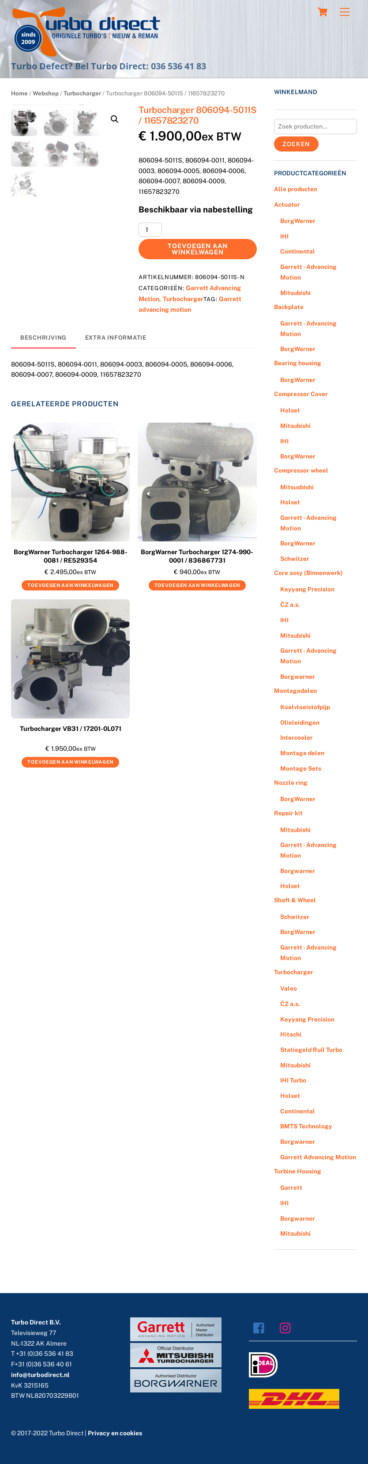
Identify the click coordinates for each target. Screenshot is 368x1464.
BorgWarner (297, 220)
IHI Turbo (293, 1080)
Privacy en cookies (115, 1433)
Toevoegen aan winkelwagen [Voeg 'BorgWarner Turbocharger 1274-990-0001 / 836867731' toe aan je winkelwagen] (197, 585)
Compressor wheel (301, 470)
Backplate (289, 306)
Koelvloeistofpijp (305, 707)
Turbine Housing (297, 1171)
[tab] (43, 338)
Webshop (46, 93)
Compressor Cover (301, 393)
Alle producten (295, 189)
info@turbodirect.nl (40, 1374)
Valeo (288, 988)
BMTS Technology (306, 1126)
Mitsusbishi (297, 487)
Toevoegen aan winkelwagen (198, 249)
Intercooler (296, 737)
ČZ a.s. (290, 604)
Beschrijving (43, 337)
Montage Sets (300, 768)
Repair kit (288, 813)
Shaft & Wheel (295, 900)
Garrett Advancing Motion (318, 1157)
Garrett (291, 1187)
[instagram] (287, 1327)
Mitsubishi (295, 292)
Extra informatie (115, 337)
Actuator (287, 204)
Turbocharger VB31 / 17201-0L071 (70, 728)
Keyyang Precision (307, 589)
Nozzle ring (291, 782)
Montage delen (302, 753)
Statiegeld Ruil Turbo (311, 1049)
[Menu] (344, 12)
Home (19, 93)
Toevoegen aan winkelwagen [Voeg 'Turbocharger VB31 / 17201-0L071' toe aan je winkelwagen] (70, 761)
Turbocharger (82, 93)
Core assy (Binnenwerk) (308, 572)
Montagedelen (295, 690)
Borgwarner (297, 676)
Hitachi (290, 1034)
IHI (284, 236)
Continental (297, 251)
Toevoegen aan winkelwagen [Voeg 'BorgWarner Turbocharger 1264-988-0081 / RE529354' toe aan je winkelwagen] (70, 585)
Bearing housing (297, 363)
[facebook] (261, 1327)
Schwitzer (294, 558)
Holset (290, 410)
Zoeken (296, 144)
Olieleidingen (299, 722)
